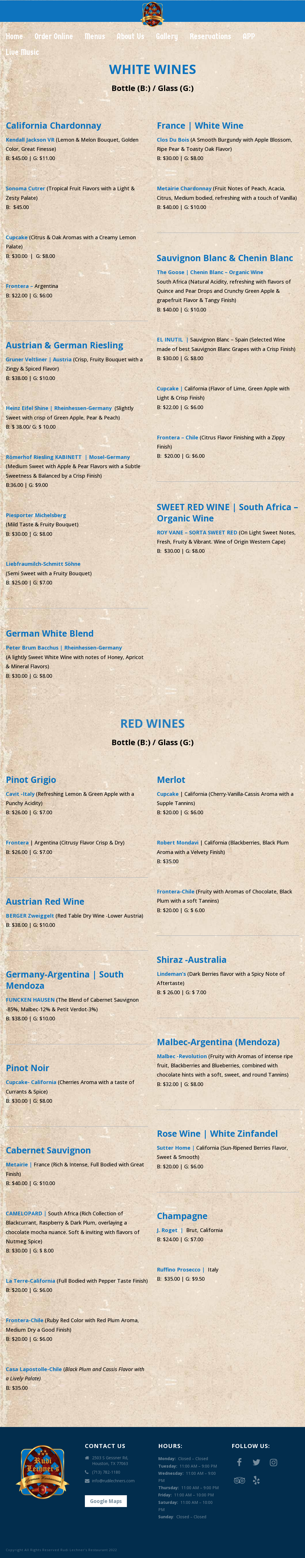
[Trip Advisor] (239, 1480)
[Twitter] (256, 1462)
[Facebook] (239, 1462)
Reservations (210, 36)
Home (14, 36)
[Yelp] (256, 1480)
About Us (130, 36)
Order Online (54, 36)
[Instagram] (273, 1462)
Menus (95, 36)
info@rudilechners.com (113, 1480)
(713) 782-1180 (106, 1472)
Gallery (167, 36)
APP (249, 36)
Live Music (22, 52)
